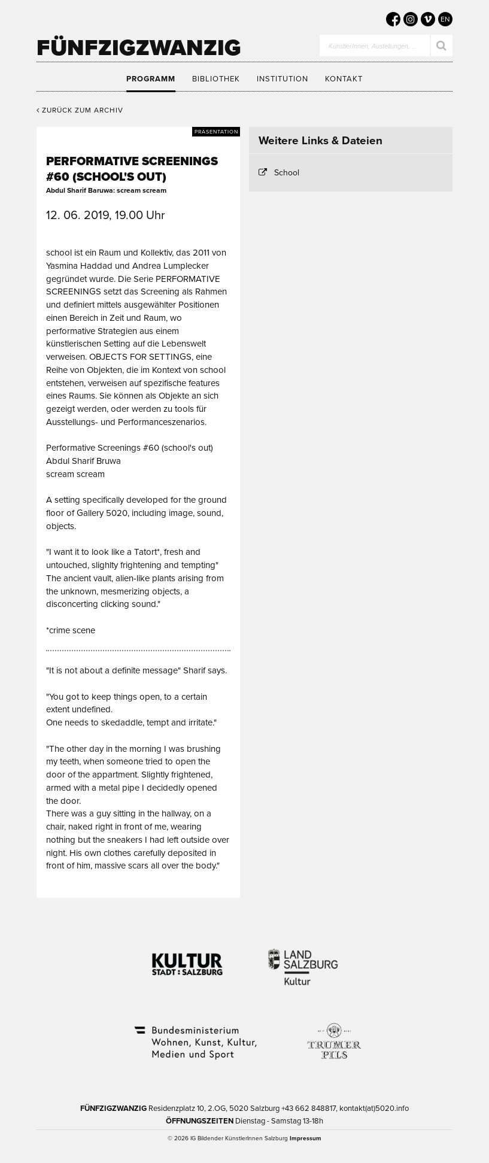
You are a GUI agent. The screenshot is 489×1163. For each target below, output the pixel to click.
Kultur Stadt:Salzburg (187, 959)
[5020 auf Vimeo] (428, 19)
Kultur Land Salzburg (303, 959)
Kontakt (344, 79)
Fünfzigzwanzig (139, 48)
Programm (150, 79)
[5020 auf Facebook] (393, 19)
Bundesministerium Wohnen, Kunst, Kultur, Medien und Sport (194, 1035)
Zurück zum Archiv (80, 110)
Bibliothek (216, 79)
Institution (282, 79)
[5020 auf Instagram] (410, 19)
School (286, 173)
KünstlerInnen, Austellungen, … (373, 46)
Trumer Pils (333, 1035)
